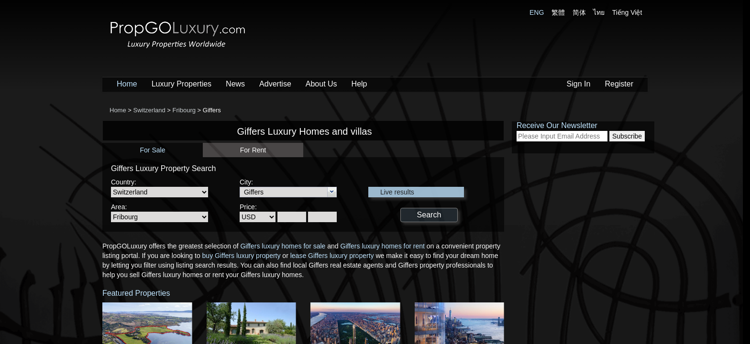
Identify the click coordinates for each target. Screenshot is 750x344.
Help (359, 84)
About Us (321, 84)
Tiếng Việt (627, 12)
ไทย (599, 12)
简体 (579, 12)
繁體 (558, 12)
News (235, 84)
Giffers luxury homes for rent (383, 246)
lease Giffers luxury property (332, 255)
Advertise (275, 84)
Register (619, 84)
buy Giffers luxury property (241, 255)
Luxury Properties (181, 84)
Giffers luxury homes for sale (282, 246)
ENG (536, 12)
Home (127, 84)
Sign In (579, 84)
